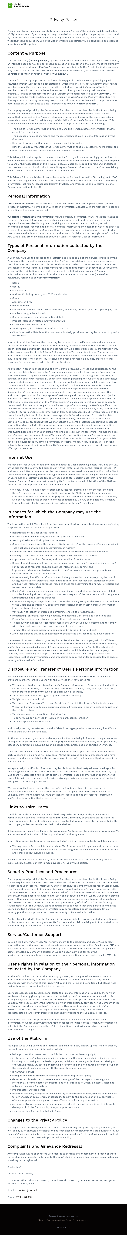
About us (42, 1220)
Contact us (84, 1220)
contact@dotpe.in (28, 1190)
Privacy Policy (72, 1220)
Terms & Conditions (56, 1220)
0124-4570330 (24, 1197)
